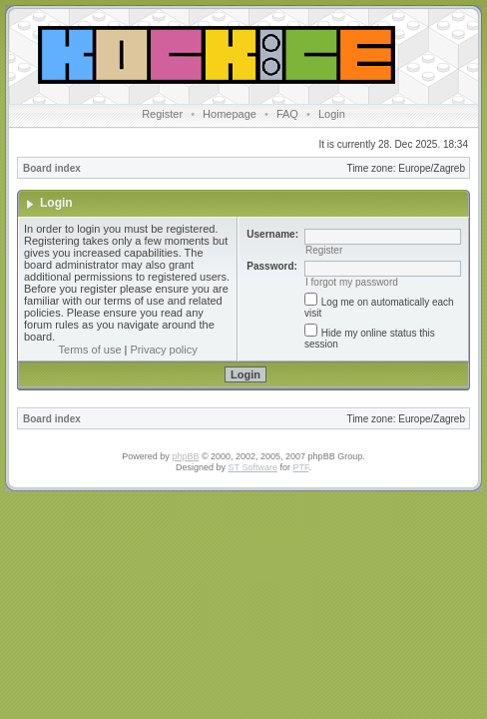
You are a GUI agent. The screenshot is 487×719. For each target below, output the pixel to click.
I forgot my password (351, 282)
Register (162, 114)
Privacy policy (164, 350)
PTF (300, 467)
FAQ (287, 114)
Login (331, 114)
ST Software (253, 467)
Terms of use (90, 350)
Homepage (229, 114)
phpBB (185, 456)
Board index (52, 168)
